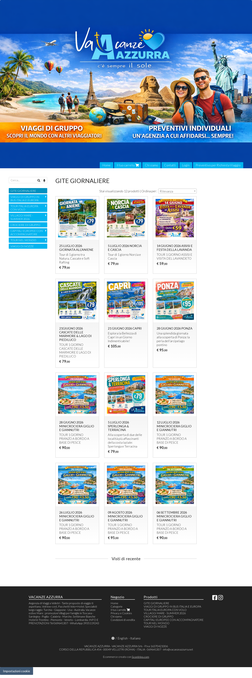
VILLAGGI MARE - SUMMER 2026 (21, 217)
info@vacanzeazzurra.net (178, 649)
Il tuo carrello (128, 165)
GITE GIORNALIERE (23, 190)
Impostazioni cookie (16, 671)
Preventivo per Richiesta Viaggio (218, 165)
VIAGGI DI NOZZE (22, 246)
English (123, 638)
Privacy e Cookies (121, 613)
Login (186, 165)
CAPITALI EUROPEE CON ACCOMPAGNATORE (26, 232)
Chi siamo (151, 165)
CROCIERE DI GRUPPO (25, 224)
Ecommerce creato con (126, 656)
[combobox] (177, 191)
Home (106, 165)
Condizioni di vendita (123, 619)
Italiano (135, 638)
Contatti (170, 165)
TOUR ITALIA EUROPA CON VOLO (24, 207)
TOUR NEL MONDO (23, 240)
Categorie (116, 606)
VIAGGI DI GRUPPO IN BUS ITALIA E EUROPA (24, 198)
